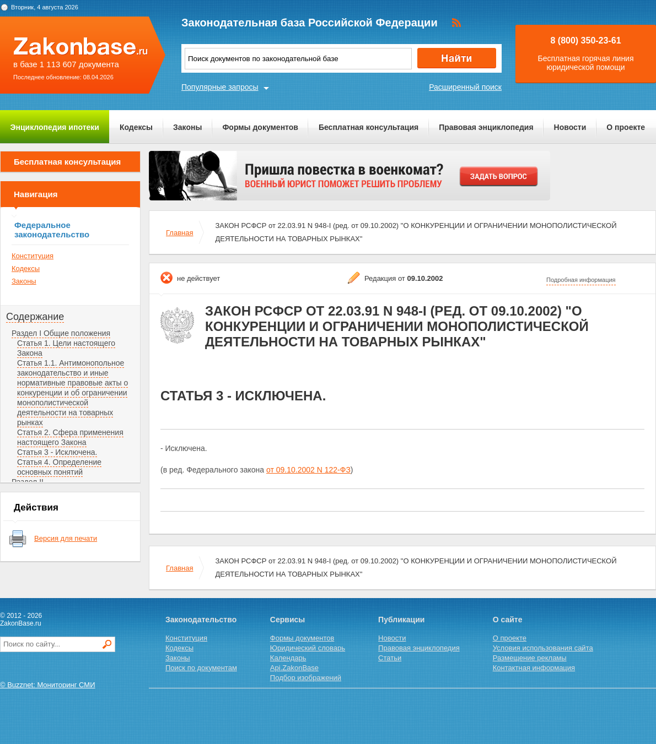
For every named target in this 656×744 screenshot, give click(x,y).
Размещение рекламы (530, 658)
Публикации (401, 619)
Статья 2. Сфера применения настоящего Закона (70, 437)
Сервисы (287, 619)
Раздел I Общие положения (61, 333)
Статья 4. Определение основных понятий (59, 467)
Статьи (389, 658)
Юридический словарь (307, 648)
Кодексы (136, 127)
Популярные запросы (220, 87)
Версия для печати (65, 538)
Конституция (32, 256)
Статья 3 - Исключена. (57, 452)
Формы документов (260, 127)
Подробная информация (581, 279)
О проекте (625, 127)
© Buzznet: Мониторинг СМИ (47, 685)
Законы (187, 127)
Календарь (288, 658)
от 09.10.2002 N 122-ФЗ (308, 469)
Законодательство (200, 619)
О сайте (508, 619)
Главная (179, 233)
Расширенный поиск (465, 87)
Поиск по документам (201, 668)
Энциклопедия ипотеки (54, 127)
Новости (570, 127)
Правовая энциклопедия (486, 127)
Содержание (35, 316)
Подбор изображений (305, 678)
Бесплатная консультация (368, 127)
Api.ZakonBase (294, 668)
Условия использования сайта (543, 648)
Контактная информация (534, 668)
